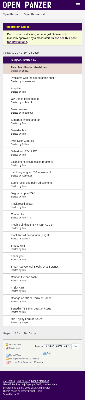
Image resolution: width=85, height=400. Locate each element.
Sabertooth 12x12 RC (24, 151)
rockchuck (27, 102)
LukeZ (25, 71)
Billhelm (26, 144)
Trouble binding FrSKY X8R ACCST (32, 224)
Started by (29, 60)
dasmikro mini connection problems (32, 161)
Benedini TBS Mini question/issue (31, 308)
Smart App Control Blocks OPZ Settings (35, 266)
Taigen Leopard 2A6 (23, 193)
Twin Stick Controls (22, 140)
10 (25, 52)
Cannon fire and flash (24, 277)
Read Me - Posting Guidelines (29, 67)
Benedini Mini (19, 130)
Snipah (25, 322)
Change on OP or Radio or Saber (31, 298)
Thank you (17, 256)
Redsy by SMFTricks (31, 391)
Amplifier (16, 88)
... (22, 52)
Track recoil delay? (22, 203)
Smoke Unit (18, 245)
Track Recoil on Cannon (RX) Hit (30, 235)
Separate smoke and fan (25, 119)
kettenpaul (27, 112)
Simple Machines (40, 381)
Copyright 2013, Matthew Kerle (42, 384)
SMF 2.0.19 (9, 381)
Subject (16, 60)
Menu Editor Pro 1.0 (13, 384)
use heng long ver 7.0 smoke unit (31, 172)
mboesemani (28, 81)
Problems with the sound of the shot (32, 77)
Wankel (26, 238)
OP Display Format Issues (26, 319)
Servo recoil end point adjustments (31, 182)
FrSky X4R (17, 287)
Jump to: (39, 346)
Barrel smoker (19, 109)
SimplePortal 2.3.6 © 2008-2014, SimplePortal (27, 387)
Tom (24, 91)
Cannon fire (18, 214)
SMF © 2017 (23, 381)
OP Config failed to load (25, 98)
